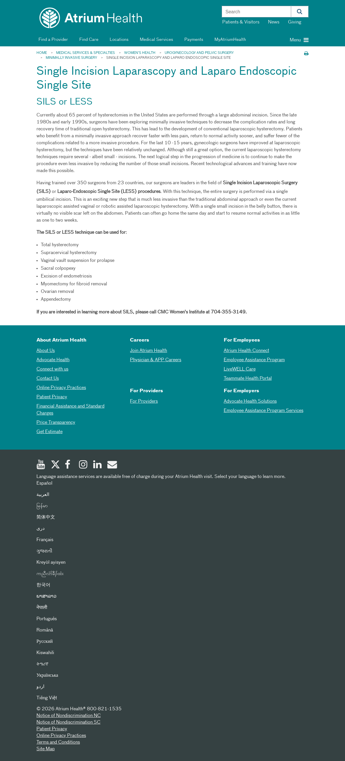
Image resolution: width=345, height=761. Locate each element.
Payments (192, 40)
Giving (294, 22)
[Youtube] (42, 465)
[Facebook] (70, 465)
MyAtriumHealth (229, 40)
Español (44, 483)
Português (46, 619)
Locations (118, 40)
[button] (300, 11)
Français (44, 540)
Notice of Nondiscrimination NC (68, 715)
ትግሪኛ (42, 664)
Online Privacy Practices (61, 388)
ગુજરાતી (44, 551)
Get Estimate (49, 432)
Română (44, 630)
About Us (45, 350)
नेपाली (41, 607)
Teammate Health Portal (248, 378)
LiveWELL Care (240, 369)
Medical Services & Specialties (85, 53)
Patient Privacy (51, 397)
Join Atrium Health (148, 350)
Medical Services (155, 40)
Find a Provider (52, 40)
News (273, 22)
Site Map (45, 749)
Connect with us (52, 369)
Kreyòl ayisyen (50, 562)
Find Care (87, 40)
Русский (44, 641)
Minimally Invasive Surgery (71, 58)
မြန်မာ (42, 506)
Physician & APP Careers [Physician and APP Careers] (155, 360)
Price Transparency (55, 422)
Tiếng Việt (46, 698)
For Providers (144, 401)
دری (40, 528)
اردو (40, 687)
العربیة (42, 494)
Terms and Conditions (58, 742)
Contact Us (47, 378)
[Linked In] (99, 465)
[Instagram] (85, 465)
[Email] (113, 465)
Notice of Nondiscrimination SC (68, 722)
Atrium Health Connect (246, 350)
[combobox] (256, 12)
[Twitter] (56, 465)
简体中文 (45, 517)
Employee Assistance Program (254, 360)
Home (41, 53)
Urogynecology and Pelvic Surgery (199, 53)
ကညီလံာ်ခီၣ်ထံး (49, 574)
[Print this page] (306, 54)
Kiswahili (45, 653)
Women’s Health (139, 53)
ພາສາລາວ (46, 596)
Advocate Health (52, 360)
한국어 (43, 585)
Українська (47, 675)
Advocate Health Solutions (250, 401)
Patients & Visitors (240, 22)
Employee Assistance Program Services (263, 410)
